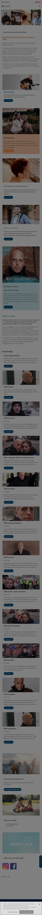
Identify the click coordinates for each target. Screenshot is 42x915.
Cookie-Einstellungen (12, 912)
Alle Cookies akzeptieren (26, 912)
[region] (21, 908)
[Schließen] (39, 904)
